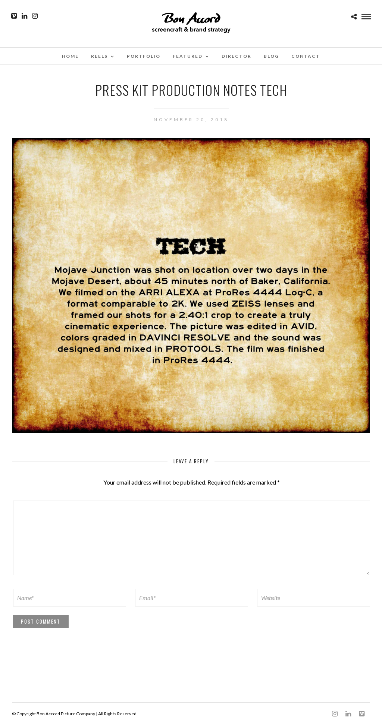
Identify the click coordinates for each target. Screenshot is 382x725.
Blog (271, 56)
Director (236, 56)
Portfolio (143, 56)
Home (70, 56)
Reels (99, 56)
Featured (188, 56)
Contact (305, 56)
